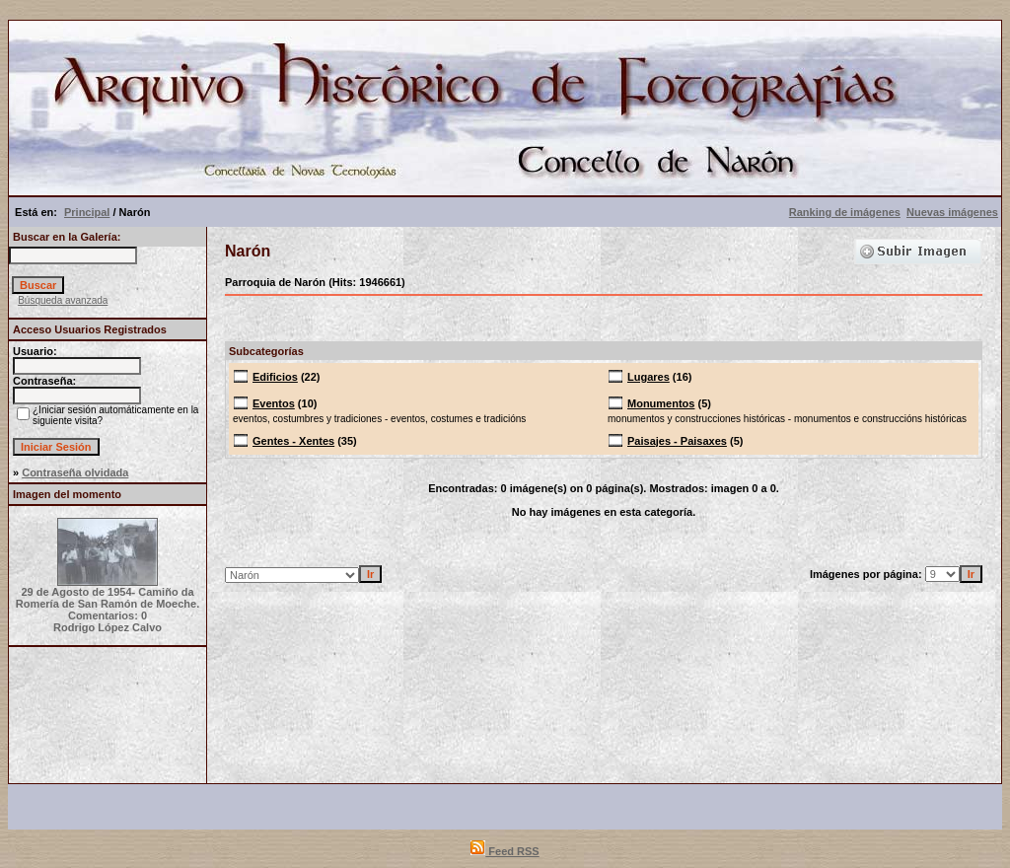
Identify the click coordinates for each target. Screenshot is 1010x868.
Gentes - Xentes (293, 441)
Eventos (273, 403)
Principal (86, 212)
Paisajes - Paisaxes (677, 441)
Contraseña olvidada (75, 472)
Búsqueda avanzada (63, 300)
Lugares (648, 377)
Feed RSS (504, 851)
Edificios (275, 377)
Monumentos (660, 403)
